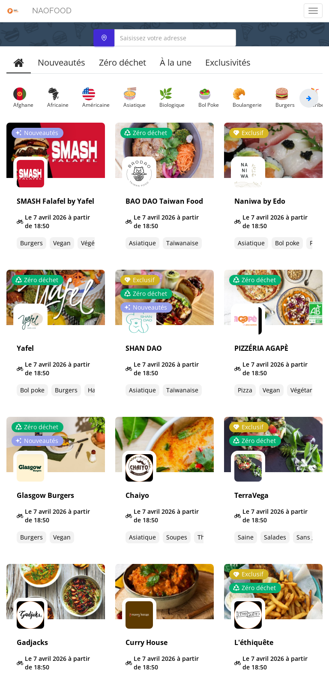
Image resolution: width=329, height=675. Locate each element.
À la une (175, 62)
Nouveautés (61, 62)
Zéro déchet (122, 62)
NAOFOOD (52, 10)
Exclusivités (228, 62)
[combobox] (164, 37)
